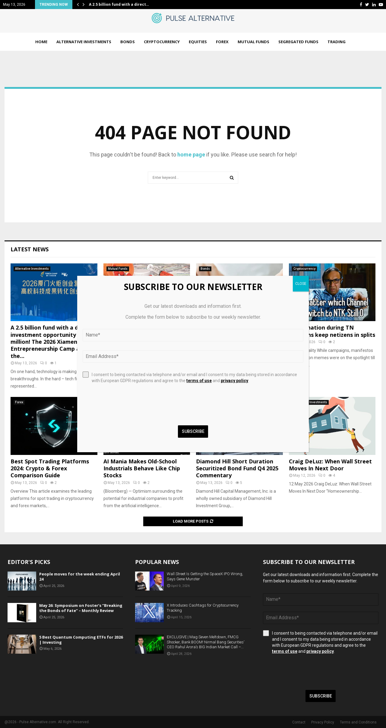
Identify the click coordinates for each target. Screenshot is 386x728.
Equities (198, 41)
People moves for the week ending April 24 (79, 576)
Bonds (127, 41)
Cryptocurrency (162, 41)
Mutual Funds (253, 41)
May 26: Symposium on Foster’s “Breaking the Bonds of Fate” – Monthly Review (80, 608)
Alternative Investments (83, 41)
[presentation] (309, 672)
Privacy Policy (322, 722)
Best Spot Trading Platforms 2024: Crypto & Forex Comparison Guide (50, 468)
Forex (222, 41)
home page (191, 154)
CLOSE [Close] (300, 284)
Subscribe (320, 696)
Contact (298, 722)
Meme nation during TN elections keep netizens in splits (332, 331)
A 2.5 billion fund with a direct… (119, 4)
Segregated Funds (298, 41)
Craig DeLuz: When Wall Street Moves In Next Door (330, 465)
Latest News (30, 249)
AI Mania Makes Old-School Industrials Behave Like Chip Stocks (141, 468)
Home (41, 41)
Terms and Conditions (358, 722)
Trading (336, 41)
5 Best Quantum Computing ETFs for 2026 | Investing (81, 639)
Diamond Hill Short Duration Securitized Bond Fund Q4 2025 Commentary (237, 468)
